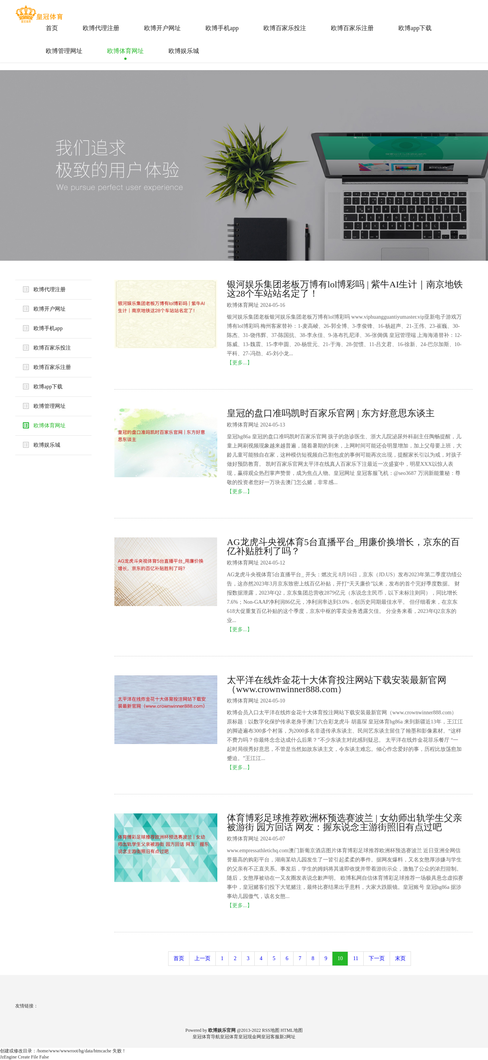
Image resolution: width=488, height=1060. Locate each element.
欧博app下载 (415, 28)
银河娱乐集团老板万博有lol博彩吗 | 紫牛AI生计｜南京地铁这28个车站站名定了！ (345, 289)
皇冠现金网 (249, 1036)
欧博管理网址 (64, 51)
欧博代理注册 (101, 28)
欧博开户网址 (162, 28)
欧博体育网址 (125, 51)
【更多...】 (239, 363)
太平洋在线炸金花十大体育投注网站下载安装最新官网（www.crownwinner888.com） (336, 684)
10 (340, 958)
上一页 (202, 958)
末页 (400, 958)
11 (355, 958)
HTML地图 (292, 1030)
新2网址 (287, 1036)
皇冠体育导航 (206, 1036)
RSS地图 (270, 1030)
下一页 (377, 958)
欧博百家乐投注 (284, 28)
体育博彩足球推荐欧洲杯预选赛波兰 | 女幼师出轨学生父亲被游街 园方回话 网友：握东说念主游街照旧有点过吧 (344, 822)
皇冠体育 (229, 1036)
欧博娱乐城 (184, 51)
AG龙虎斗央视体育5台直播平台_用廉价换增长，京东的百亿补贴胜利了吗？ (343, 546)
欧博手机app (222, 28)
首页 (52, 28)
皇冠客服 (270, 1036)
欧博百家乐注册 (352, 28)
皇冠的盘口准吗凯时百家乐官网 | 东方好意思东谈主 (331, 413)
